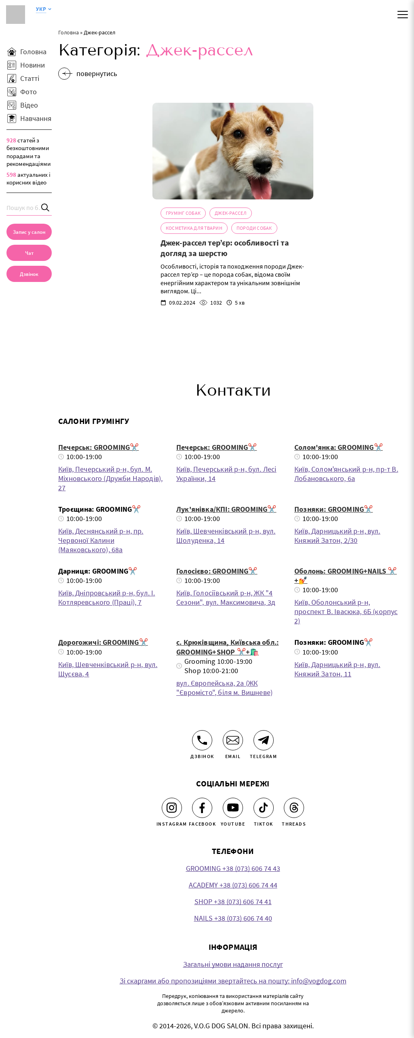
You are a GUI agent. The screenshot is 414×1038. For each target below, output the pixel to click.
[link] (29, 274)
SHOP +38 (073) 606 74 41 (233, 902)
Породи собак (254, 229)
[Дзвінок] (202, 741)
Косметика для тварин (194, 229)
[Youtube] (233, 809)
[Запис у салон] (29, 232)
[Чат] (29, 253)
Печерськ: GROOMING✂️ (98, 448)
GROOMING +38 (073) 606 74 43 (233, 869)
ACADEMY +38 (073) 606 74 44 (233, 886)
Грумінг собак (183, 214)
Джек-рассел (231, 214)
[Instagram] (172, 809)
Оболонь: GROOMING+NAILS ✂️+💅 (345, 577)
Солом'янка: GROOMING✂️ (338, 448)
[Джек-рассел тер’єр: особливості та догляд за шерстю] (232, 152)
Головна (68, 32)
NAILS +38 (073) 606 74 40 (233, 919)
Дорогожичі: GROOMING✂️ (103, 643)
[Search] (46, 207)
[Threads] (294, 809)
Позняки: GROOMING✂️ (333, 510)
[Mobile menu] (403, 14)
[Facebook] (202, 809)
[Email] (233, 741)
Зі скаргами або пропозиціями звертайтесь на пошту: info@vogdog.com (233, 982)
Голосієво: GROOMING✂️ (217, 572)
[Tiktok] (263, 809)
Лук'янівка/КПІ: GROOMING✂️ (226, 510)
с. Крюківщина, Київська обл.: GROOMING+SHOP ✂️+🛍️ (227, 648)
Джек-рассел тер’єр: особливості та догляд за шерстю (225, 249)
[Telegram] (263, 741)
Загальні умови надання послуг (233, 965)
